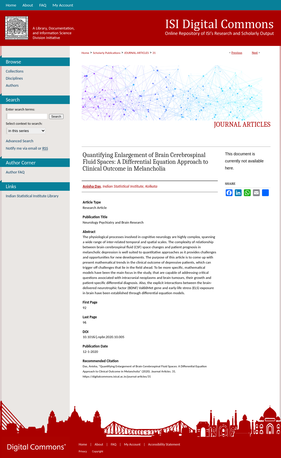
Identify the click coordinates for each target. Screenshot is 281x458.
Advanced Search (19, 141)
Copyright (97, 451)
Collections (15, 71)
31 (154, 53)
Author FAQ (15, 172)
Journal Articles (242, 124)
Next (255, 52)
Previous (236, 52)
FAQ (114, 444)
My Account (132, 444)
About (99, 444)
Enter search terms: (20, 109)
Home (85, 53)
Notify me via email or (27, 148)
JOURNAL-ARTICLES (136, 53)
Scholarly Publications (107, 53)
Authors (12, 85)
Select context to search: (24, 123)
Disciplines (14, 78)
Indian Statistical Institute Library (32, 196)
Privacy (83, 451)
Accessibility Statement (164, 444)
